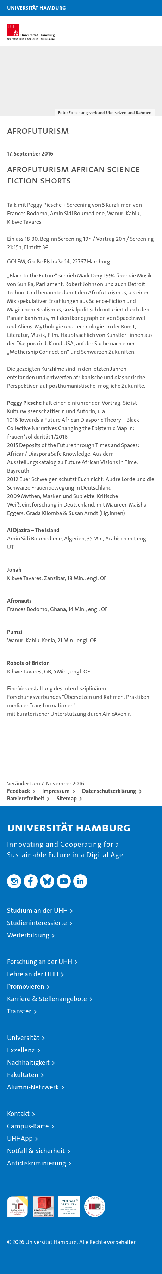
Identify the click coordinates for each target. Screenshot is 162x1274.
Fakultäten (22, 1074)
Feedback (18, 791)
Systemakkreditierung (94, 1199)
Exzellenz (21, 1050)
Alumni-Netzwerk (33, 1087)
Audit (39, 1199)
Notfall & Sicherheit (36, 1150)
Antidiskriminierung (36, 1163)
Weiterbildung (28, 935)
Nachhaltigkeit (28, 1062)
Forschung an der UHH (39, 961)
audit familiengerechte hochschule (17, 1206)
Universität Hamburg (36, 7)
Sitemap (67, 798)
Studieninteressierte (37, 922)
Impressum (56, 791)
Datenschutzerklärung (109, 791)
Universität (23, 1037)
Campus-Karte (28, 1126)
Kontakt (18, 1113)
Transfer (19, 1011)
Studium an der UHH (37, 910)
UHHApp (20, 1138)
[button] (134, 8)
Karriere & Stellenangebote (47, 998)
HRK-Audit (65, 1203)
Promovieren (25, 986)
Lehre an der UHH (32, 974)
